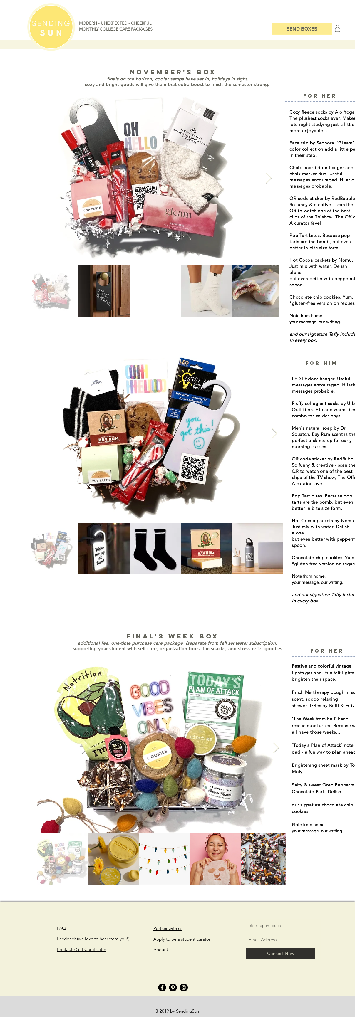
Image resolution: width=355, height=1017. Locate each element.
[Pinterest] (173, 987)
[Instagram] (184, 987)
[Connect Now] (280, 953)
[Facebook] (162, 987)
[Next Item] (268, 178)
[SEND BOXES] (302, 29)
